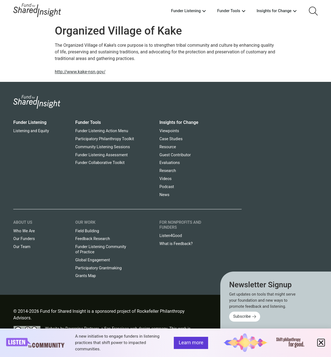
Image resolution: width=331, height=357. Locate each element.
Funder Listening (29, 122)
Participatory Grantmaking (98, 268)
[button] (321, 342)
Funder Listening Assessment (101, 155)
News (164, 194)
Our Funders (24, 238)
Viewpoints (169, 131)
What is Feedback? (176, 243)
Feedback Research (92, 238)
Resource (167, 147)
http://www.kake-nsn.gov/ (80, 71)
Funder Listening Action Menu (101, 131)
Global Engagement (92, 260)
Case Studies (171, 139)
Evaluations (169, 162)
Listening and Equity (31, 131)
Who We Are (24, 231)
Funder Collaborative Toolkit (100, 162)
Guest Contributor (175, 155)
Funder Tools (88, 122)
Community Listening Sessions (102, 147)
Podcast (166, 186)
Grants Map (85, 275)
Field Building (87, 231)
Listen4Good (170, 235)
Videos (165, 178)
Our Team (21, 246)
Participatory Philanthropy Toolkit (104, 139)
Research (167, 170)
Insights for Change (178, 122)
